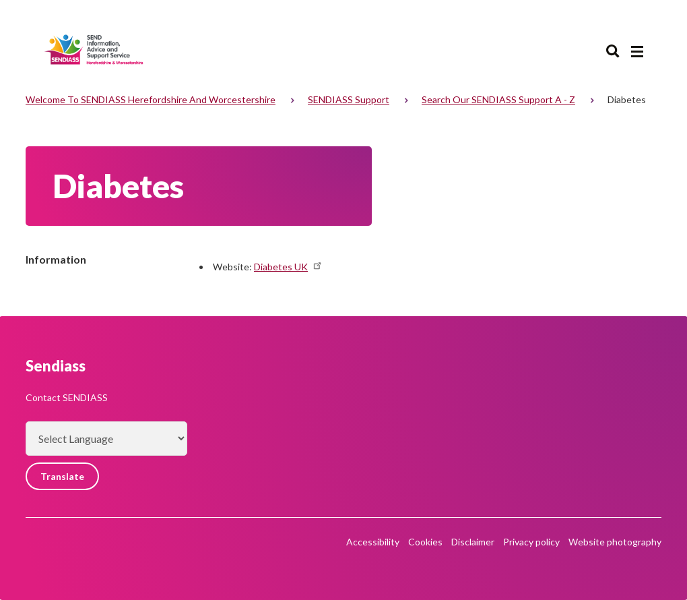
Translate (62, 476)
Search (613, 51)
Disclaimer (472, 541)
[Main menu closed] (637, 51)
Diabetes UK (288, 266)
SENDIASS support (348, 99)
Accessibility (372, 541)
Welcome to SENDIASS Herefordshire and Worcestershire (150, 99)
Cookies (425, 541)
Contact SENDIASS (67, 397)
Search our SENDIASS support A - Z (498, 99)
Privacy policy (531, 541)
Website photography (614, 541)
